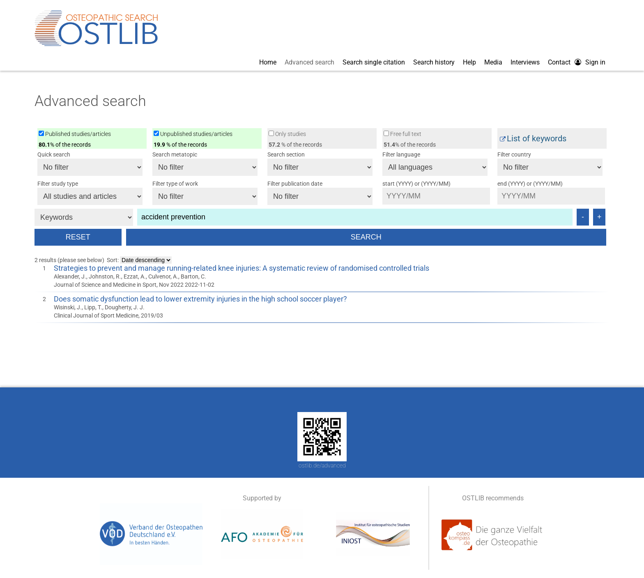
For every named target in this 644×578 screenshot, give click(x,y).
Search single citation (374, 62)
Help (469, 62)
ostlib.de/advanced (322, 465)
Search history (434, 62)
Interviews (525, 62)
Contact (559, 62)
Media (493, 62)
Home (267, 62)
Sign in (595, 62)
